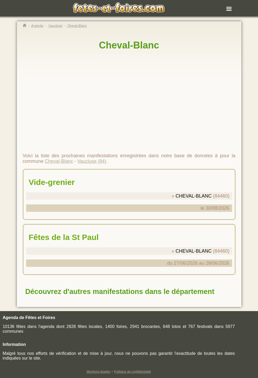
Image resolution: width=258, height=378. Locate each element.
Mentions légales (98, 372)
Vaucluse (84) (91, 161)
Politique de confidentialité (132, 372)
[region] (129, 99)
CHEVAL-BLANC (194, 196)
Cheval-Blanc (129, 45)
